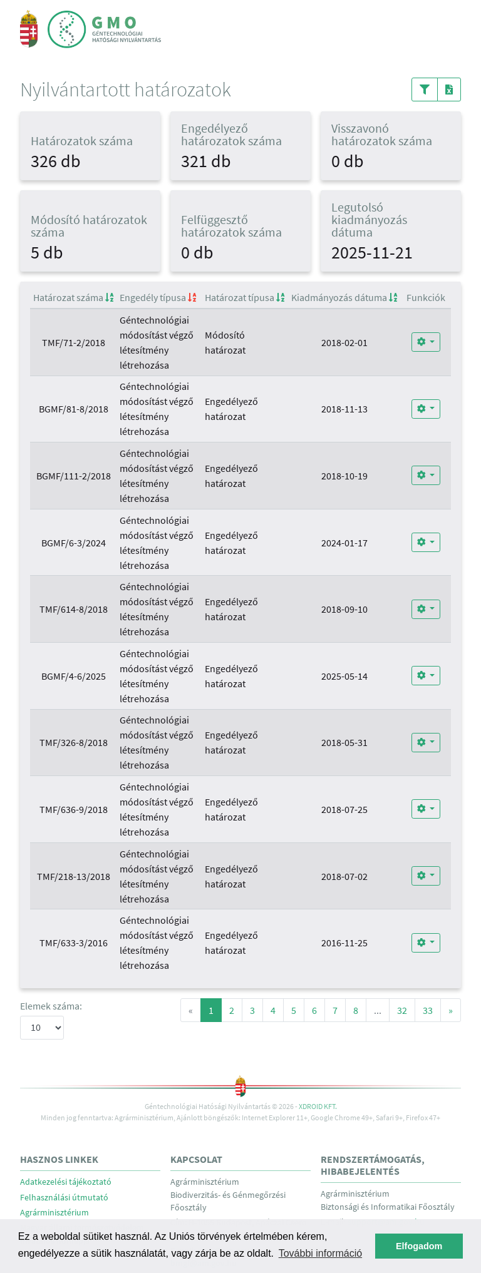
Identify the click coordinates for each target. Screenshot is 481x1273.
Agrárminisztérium (54, 1212)
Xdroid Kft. (318, 1106)
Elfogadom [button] (419, 1246)
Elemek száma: (51, 1005)
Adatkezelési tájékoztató (65, 1182)
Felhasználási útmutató (64, 1197)
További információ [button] (320, 1253)
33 (428, 1010)
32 (402, 1010)
